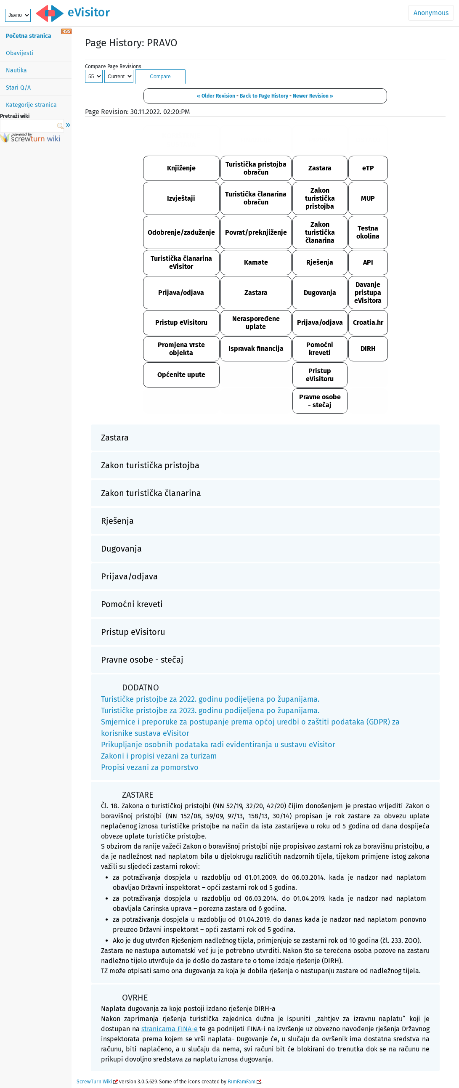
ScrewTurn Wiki (94, 1082)
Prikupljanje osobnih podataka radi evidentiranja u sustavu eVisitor (218, 744)
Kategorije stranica (31, 105)
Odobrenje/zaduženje (181, 232)
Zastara (320, 168)
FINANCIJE (255, 139)
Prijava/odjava (181, 293)
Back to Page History (264, 96)
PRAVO (320, 139)
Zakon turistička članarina (320, 232)
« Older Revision (216, 96)
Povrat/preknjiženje (256, 232)
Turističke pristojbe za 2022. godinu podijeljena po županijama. (210, 699)
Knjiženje (181, 168)
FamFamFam (241, 1082)
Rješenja (319, 262)
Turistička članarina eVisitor (181, 263)
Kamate (256, 262)
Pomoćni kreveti (319, 349)
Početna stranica (28, 36)
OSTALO (368, 139)
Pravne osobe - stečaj (320, 401)
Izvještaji (181, 198)
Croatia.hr (368, 322)
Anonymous (431, 13)
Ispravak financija (256, 349)
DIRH (368, 349)
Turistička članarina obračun (256, 198)
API (368, 262)
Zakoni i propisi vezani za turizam (159, 756)
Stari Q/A (18, 87)
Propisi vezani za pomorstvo (150, 767)
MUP (368, 198)
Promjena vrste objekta (181, 349)
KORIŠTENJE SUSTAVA (181, 140)
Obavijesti (19, 53)
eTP (368, 168)
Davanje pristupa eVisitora (368, 293)
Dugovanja (320, 293)
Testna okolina (367, 232)
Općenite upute (181, 375)
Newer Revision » (313, 96)
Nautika (16, 70)
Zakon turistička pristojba (320, 198)
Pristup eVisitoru (181, 322)
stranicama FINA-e (169, 1029)
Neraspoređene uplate (256, 323)
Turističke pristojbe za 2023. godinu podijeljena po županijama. (210, 710)
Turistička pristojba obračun (256, 168)
